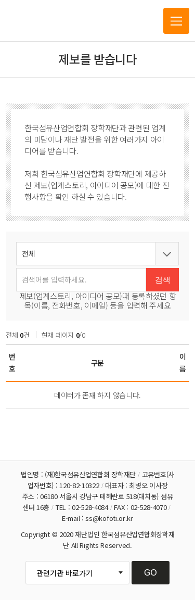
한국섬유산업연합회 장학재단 (56, 21)
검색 (163, 279)
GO (150, 572)
